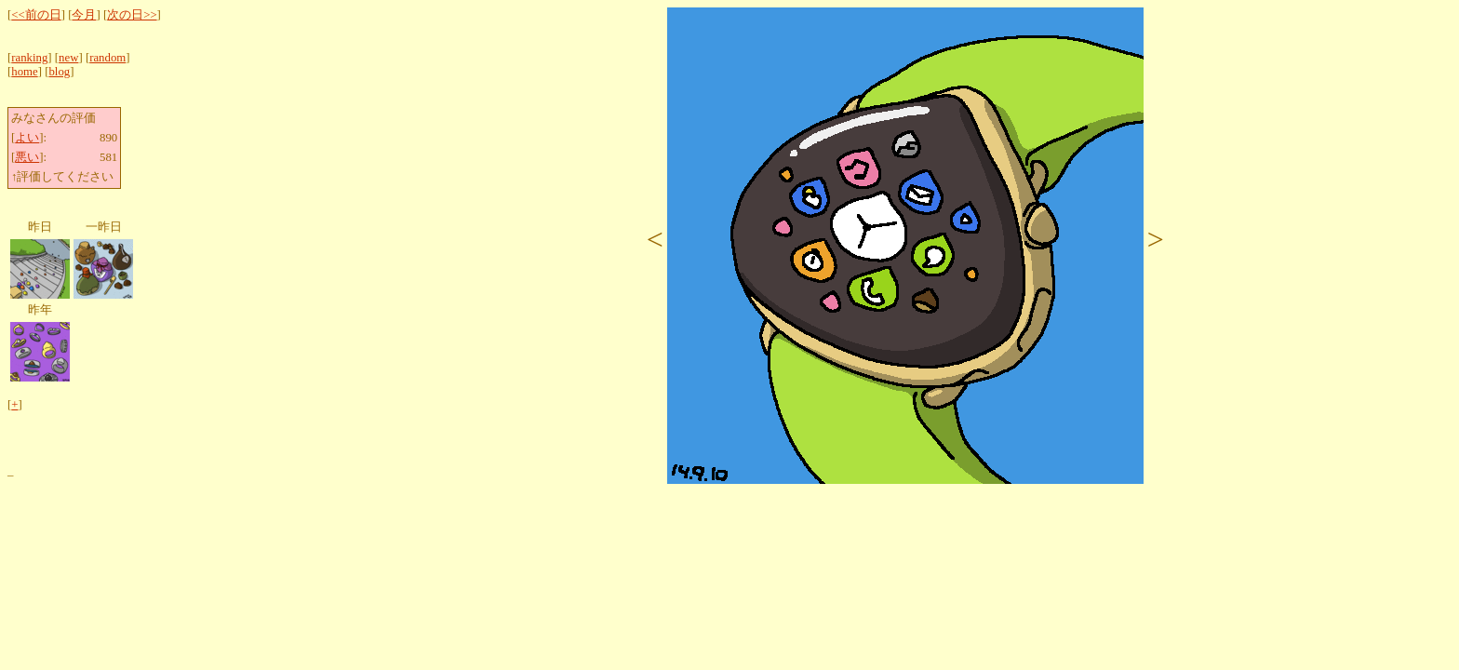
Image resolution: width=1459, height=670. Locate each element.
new (68, 57)
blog (59, 71)
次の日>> (131, 14)
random (107, 57)
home (24, 71)
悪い (27, 157)
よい (27, 137)
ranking (29, 57)
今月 (84, 14)
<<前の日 (35, 14)
